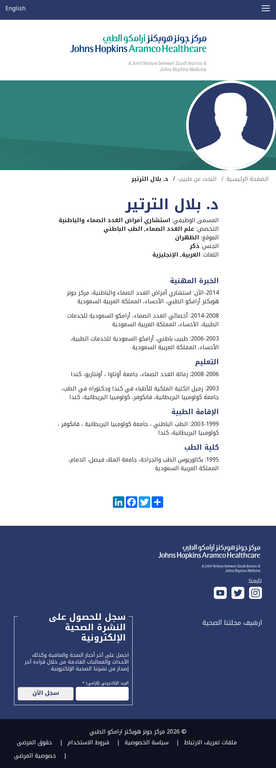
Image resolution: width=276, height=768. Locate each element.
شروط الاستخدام (88, 742)
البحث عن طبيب (197, 178)
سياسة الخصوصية (147, 742)
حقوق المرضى (34, 742)
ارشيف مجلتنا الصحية (232, 623)
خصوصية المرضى (35, 755)
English (15, 8)
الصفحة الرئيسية (247, 178)
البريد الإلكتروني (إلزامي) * (105, 682)
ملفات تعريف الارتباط (210, 742)
